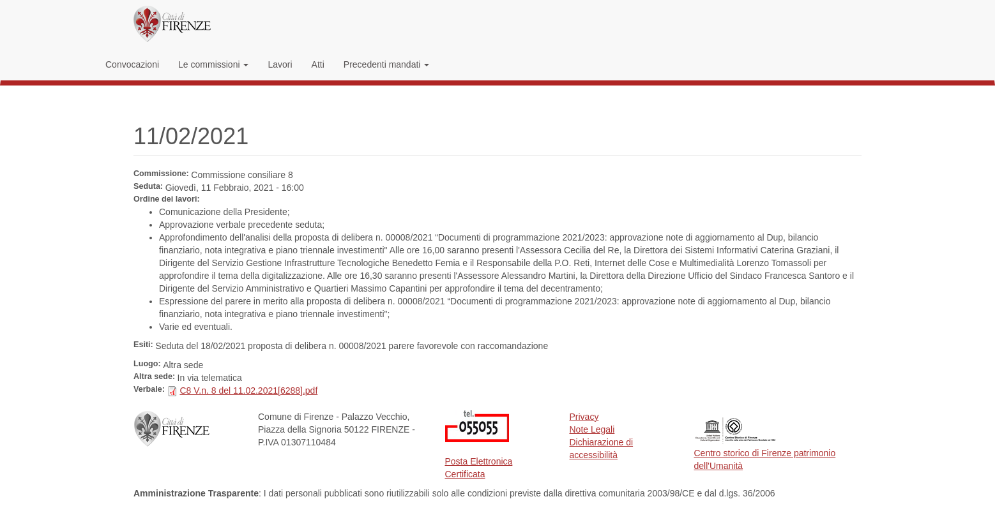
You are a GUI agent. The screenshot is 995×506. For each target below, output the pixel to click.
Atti (318, 64)
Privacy (584, 417)
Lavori (280, 64)
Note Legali (592, 429)
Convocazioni (132, 64)
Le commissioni (213, 64)
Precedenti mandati (387, 64)
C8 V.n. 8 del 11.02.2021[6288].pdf (248, 390)
